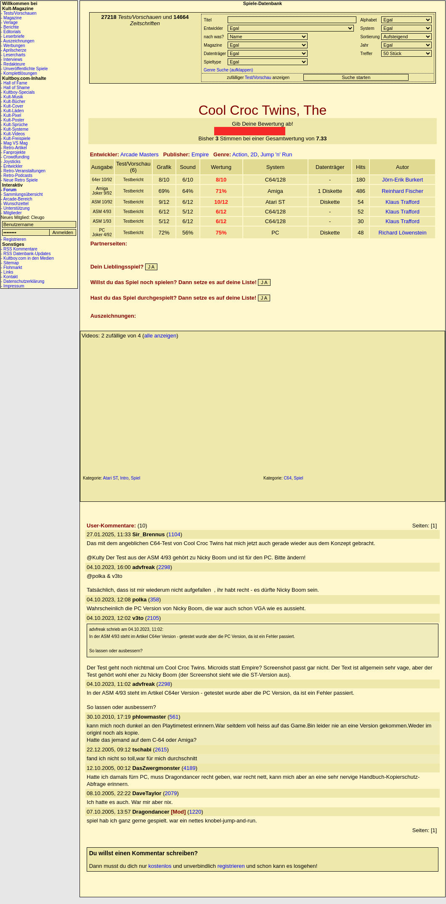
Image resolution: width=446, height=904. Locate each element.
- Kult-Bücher (13, 101)
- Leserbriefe (12, 36)
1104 (174, 534)
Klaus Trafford (402, 202)
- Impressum (12, 286)
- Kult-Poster (12, 120)
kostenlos (160, 866)
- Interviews (11, 59)
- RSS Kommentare (19, 249)
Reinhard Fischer (402, 191)
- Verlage (9, 22)
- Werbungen (13, 45)
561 (174, 717)
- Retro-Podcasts (16, 175)
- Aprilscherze (14, 50)
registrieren (231, 866)
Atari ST (110, 478)
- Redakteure (13, 64)
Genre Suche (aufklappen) (227, 70)
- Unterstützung (15, 208)
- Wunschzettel (15, 203)
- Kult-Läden (12, 110)
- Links (7, 272)
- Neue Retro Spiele (19, 180)
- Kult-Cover (12, 106)
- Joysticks (11, 161)
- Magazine (11, 18)
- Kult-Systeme (15, 129)
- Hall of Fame (14, 83)
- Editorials (11, 31)
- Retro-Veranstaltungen (23, 171)
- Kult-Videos (13, 134)
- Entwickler (12, 166)
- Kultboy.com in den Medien (27, 258)
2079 (171, 793)
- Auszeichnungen (18, 41)
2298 (164, 567)
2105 (153, 618)
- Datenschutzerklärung (22, 281)
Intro (124, 478)
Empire (200, 154)
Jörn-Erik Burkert (402, 180)
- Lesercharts (13, 55)
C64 (287, 478)
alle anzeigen (160, 335)
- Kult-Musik (12, 97)
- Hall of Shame (15, 87)
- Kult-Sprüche (14, 124)
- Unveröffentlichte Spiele (24, 68)
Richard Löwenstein (403, 232)
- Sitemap (10, 263)
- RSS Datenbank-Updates (25, 253)
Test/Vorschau (258, 77)
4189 (189, 768)
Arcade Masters (139, 154)
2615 (161, 749)
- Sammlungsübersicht (21, 194)
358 (154, 599)
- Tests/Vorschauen (19, 13)
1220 (195, 812)
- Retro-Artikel (14, 147)
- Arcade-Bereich (16, 199)
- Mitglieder (11, 213)
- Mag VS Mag (14, 143)
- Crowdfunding (15, 157)
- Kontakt (9, 276)
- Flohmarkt (11, 267)
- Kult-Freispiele (15, 138)
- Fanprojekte (13, 152)
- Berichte (10, 27)
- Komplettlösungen (19, 73)
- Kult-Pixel (11, 115)
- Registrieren (13, 239)
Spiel (135, 478)
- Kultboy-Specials (18, 92)
